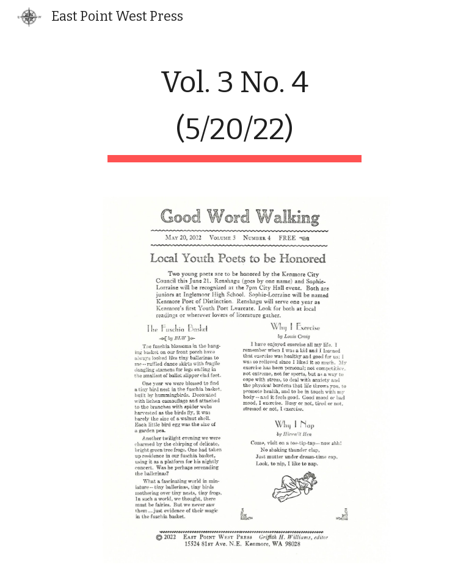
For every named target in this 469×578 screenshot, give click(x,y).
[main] (234, 109)
